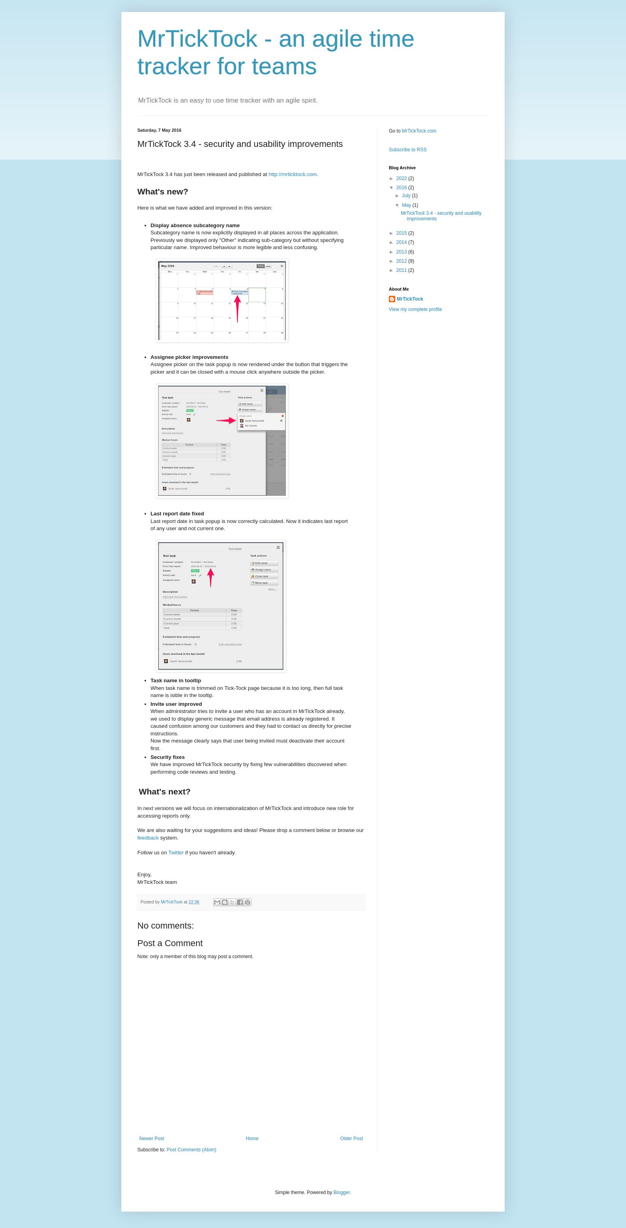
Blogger (341, 1192)
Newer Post (151, 1138)
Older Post (351, 1138)
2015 (402, 233)
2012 (402, 261)
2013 (402, 252)
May (407, 205)
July (407, 195)
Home (252, 1138)
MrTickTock (410, 299)
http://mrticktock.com (293, 174)
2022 (402, 178)
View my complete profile (415, 309)
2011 (402, 270)
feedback (148, 838)
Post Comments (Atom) (191, 1150)
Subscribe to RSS (408, 150)
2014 (402, 242)
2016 (402, 187)
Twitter (176, 853)
